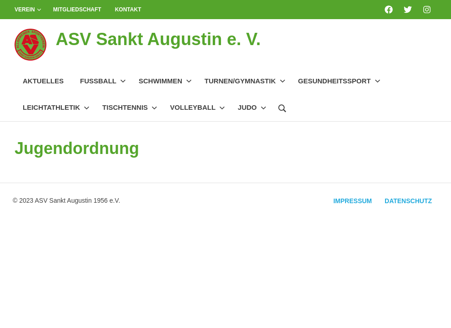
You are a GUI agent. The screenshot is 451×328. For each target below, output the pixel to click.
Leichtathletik (56, 107)
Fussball (103, 81)
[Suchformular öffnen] (282, 107)
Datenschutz (408, 201)
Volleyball (197, 107)
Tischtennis (129, 107)
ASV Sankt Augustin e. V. (158, 39)
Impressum (352, 201)
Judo (252, 107)
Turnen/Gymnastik (245, 81)
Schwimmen (165, 81)
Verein (28, 9)
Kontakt (128, 9)
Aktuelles (43, 81)
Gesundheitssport (339, 81)
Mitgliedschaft (77, 9)
